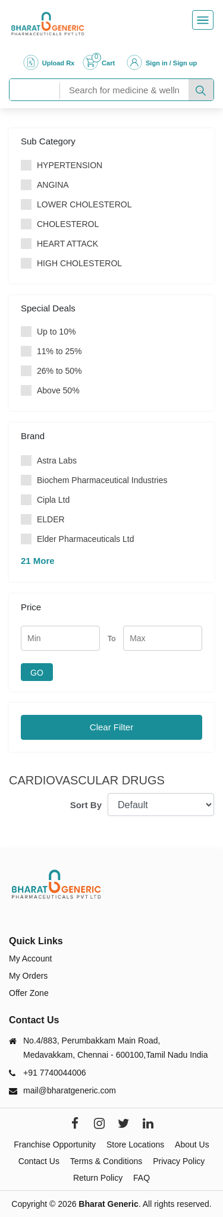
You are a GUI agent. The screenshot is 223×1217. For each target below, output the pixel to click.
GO (36, 672)
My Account (30, 958)
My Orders (28, 975)
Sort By (86, 805)
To (112, 638)
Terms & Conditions (106, 1161)
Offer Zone (29, 993)
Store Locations (135, 1144)
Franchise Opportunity (55, 1144)
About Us (192, 1144)
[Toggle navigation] (202, 20)
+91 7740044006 (54, 1072)
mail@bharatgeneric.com (69, 1090)
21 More (38, 561)
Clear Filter (111, 727)
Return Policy (98, 1178)
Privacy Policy (179, 1161)
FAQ (141, 1178)
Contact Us (38, 1161)
